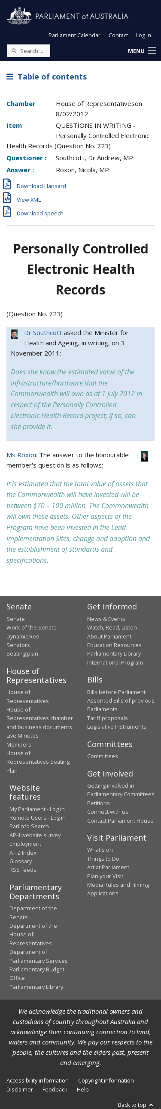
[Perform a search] (13, 50)
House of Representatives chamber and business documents (39, 718)
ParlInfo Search (29, 826)
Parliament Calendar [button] (74, 35)
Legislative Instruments (116, 726)
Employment (25, 843)
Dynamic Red (22, 636)
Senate (15, 619)
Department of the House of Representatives (33, 934)
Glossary (20, 861)
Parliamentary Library (114, 653)
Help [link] (83, 1089)
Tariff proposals (107, 718)
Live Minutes (22, 735)
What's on (100, 849)
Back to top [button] (136, 1105)
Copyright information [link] (106, 1080)
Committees (102, 756)
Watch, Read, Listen (112, 627)
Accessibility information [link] (37, 1080)
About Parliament (109, 636)
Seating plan (22, 653)
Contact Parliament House (120, 820)
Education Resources (114, 645)
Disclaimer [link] (19, 1089)
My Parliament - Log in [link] (37, 809)
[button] (141, 51)
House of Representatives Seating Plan (38, 761)
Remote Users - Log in (37, 817)
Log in (143, 35)
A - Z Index (22, 852)
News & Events (106, 619)
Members (18, 744)
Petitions (98, 803)
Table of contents (46, 76)
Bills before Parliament (116, 692)
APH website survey (35, 835)
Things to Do (103, 858)
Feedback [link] (55, 1089)
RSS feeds (22, 870)
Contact (118, 35)
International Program (115, 662)
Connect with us (107, 811)
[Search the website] (28, 50)
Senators (18, 645)
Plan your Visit (105, 876)
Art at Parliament (108, 867)
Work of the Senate (31, 627)
